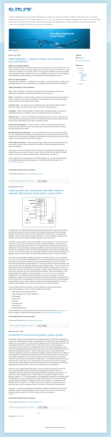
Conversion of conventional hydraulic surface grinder (36, 335)
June (80, 70)
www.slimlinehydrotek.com (17, 162)
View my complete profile (83, 60)
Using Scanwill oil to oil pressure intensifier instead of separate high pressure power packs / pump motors (36, 192)
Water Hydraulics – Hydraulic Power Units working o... (83, 76)
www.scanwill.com (61, 310)
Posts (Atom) (20, 416)
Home (39, 413)
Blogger (63, 427)
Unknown (81, 58)
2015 (79, 68)
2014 (79, 84)
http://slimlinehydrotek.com (34, 174)
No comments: (31, 181)
